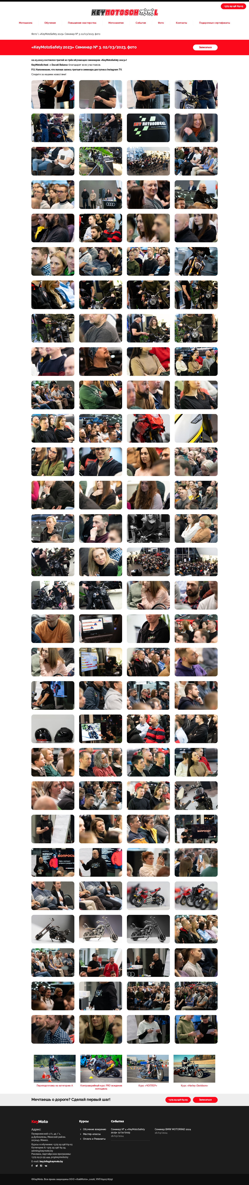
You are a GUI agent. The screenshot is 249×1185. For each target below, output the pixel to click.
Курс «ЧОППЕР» (148, 1085)
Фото (161, 23)
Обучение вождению (94, 1129)
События (141, 23)
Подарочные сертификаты (214, 23)
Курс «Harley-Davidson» (194, 1085)
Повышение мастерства (82, 23)
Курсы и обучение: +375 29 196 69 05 (51, 1144)
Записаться (205, 47)
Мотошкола (25, 23)
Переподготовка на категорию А (55, 1085)
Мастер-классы (92, 1134)
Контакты (181, 23)
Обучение (50, 23)
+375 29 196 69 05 (233, 6)
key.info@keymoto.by (51, 1161)
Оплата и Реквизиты (94, 1139)
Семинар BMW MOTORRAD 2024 (173, 1129)
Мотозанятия (116, 23)
